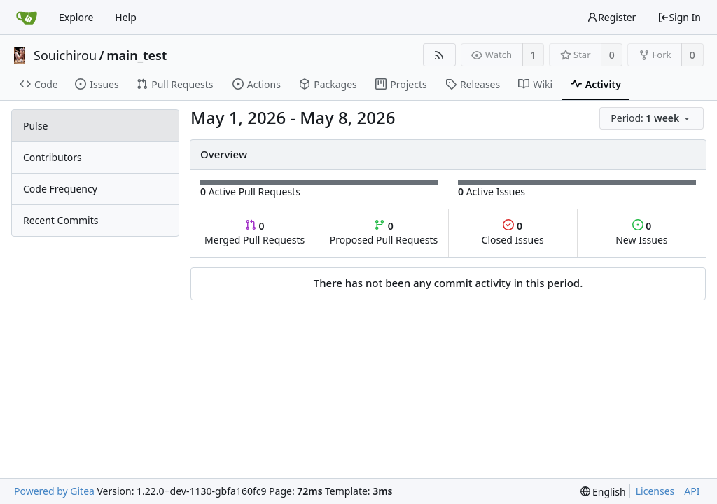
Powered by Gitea (54, 491)
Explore (76, 17)
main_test (136, 55)
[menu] (652, 118)
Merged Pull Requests (254, 232)
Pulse (35, 125)
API (691, 491)
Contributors (52, 157)
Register (611, 17)
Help (126, 17)
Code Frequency (60, 188)
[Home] (26, 17)
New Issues (641, 232)
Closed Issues (513, 232)
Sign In (679, 17)
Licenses (655, 491)
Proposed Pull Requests (384, 232)
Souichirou (65, 55)
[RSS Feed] (439, 54)
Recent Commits (60, 220)
